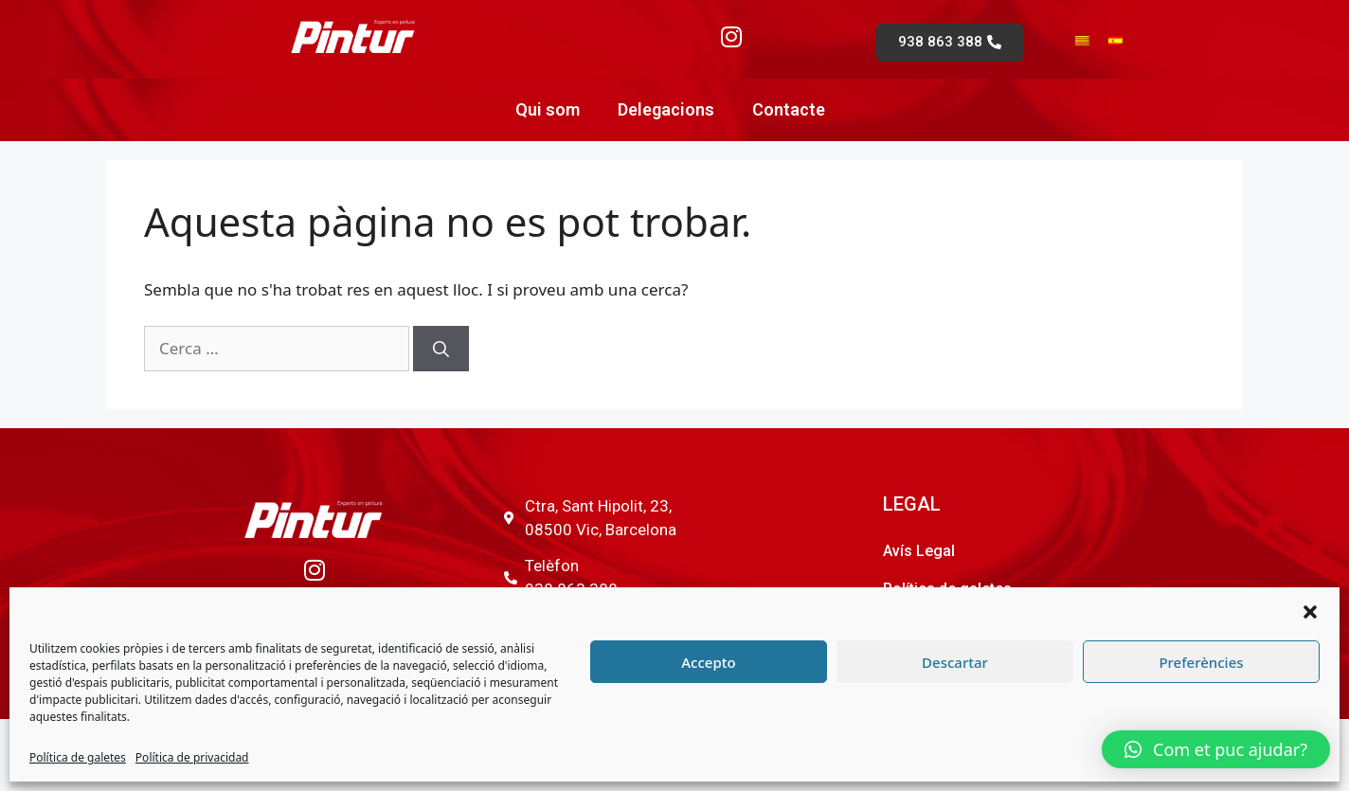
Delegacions (666, 109)
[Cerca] (441, 348)
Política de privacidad (192, 757)
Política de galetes (77, 757)
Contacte (788, 109)
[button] (1310, 611)
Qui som (547, 109)
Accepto (708, 662)
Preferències (1201, 662)
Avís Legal (919, 551)
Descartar (955, 662)
